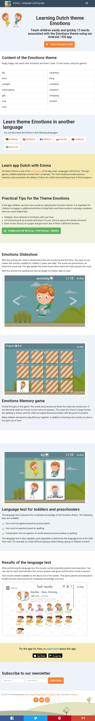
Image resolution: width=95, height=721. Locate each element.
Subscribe (56, 680)
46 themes (36, 171)
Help (58, 694)
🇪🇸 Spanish (29, 139)
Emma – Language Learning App (28, 3)
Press (32, 694)
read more (52, 648)
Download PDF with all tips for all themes (31, 231)
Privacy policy (41, 694)
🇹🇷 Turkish (78, 139)
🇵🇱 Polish (61, 139)
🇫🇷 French (45, 139)
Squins (74, 694)
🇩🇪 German (12, 139)
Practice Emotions (59, 44)
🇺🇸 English (12, 147)
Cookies (51, 694)
